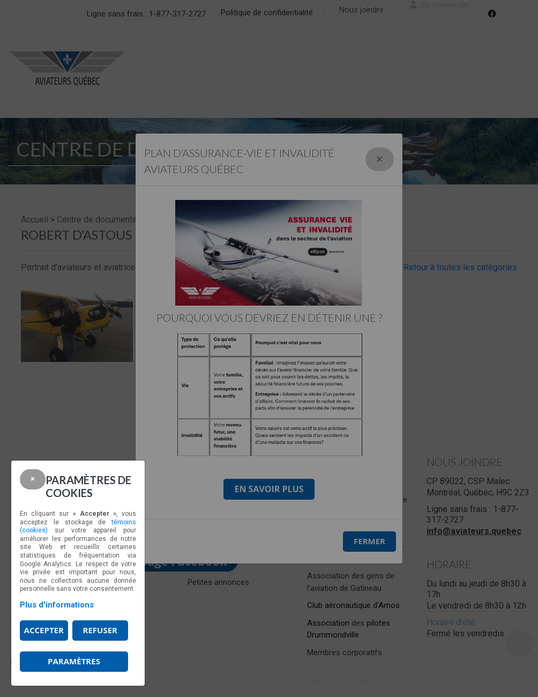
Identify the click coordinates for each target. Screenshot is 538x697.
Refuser (100, 630)
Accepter (44, 630)
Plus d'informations (57, 605)
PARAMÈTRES (74, 661)
